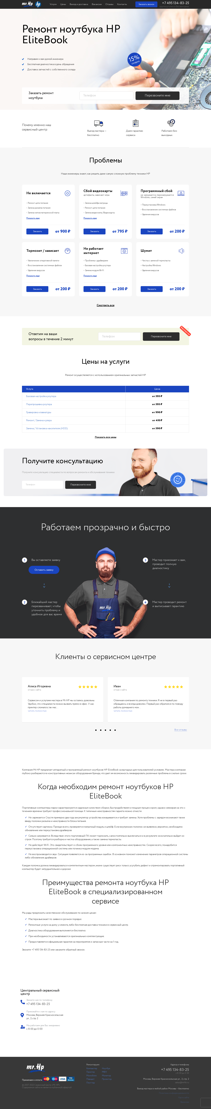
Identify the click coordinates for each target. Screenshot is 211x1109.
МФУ (104, 1072)
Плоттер (90, 1082)
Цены (63, 4)
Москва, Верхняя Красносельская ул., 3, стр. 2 (166, 1079)
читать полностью (37, 711)
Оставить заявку (44, 570)
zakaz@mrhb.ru (182, 1082)
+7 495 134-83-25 (175, 3)
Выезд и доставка (79, 4)
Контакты (122, 4)
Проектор (107, 1079)
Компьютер (91, 1068)
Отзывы (109, 4)
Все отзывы (180, 730)
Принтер (90, 1072)
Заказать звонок (146, 4)
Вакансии (97, 4)
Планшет (90, 1079)
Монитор (106, 1075)
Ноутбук (106, 1068)
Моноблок (91, 1075)
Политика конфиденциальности (174, 1093)
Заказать (37, 231)
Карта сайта (183, 1097)
